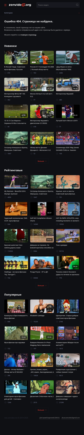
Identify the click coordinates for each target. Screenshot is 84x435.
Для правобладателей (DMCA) (49, 418)
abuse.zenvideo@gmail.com (71, 418)
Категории (8, 13)
